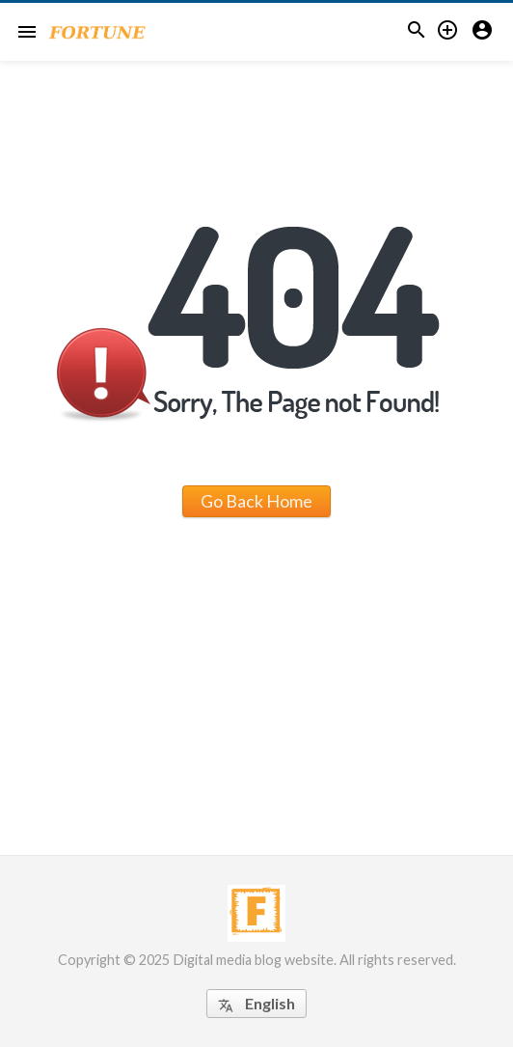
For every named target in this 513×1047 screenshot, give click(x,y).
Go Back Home (256, 500)
